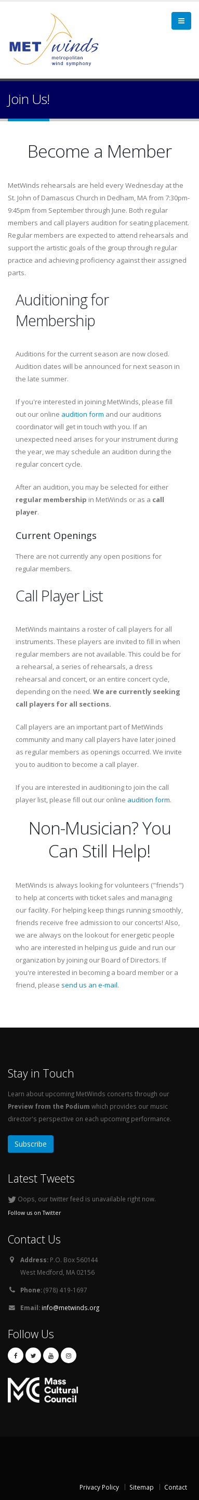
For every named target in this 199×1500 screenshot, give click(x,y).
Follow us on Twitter (34, 1212)
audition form (82, 414)
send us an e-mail (89, 985)
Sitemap (141, 1487)
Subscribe (31, 1144)
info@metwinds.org (70, 1307)
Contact (175, 1487)
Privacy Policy (99, 1487)
